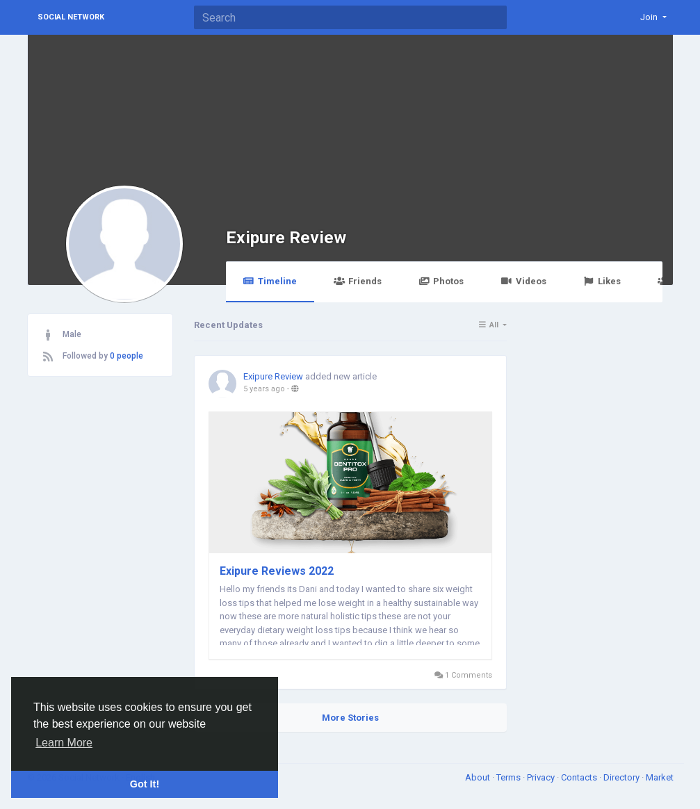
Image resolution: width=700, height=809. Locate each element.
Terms (509, 777)
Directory (622, 777)
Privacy (542, 777)
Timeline (270, 281)
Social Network (71, 17)
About (478, 777)
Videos (523, 281)
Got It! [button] (144, 784)
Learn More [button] (63, 743)
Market (660, 777)
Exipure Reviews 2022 (277, 571)
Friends (358, 281)
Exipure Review (286, 237)
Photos (441, 281)
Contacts (580, 777)
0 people (126, 356)
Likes (602, 281)
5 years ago (264, 388)
